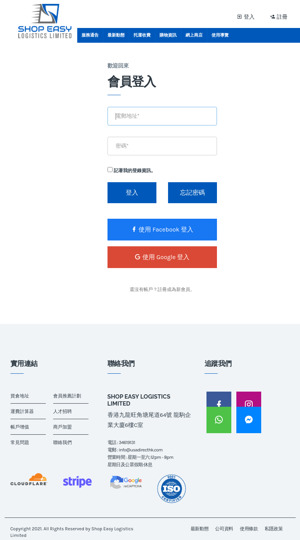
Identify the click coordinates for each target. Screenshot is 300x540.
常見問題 (19, 442)
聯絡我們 (62, 442)
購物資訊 (168, 35)
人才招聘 (62, 411)
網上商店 (194, 35)
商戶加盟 (62, 427)
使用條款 (249, 528)
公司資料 (224, 528)
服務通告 (90, 35)
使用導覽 (220, 35)
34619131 (127, 442)
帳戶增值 (19, 427)
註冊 (279, 16)
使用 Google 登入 (162, 257)
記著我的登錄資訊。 (132, 170)
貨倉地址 (19, 396)
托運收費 (142, 35)
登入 (246, 16)
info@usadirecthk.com (141, 450)
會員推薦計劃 (67, 396)
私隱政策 (274, 528)
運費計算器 (22, 411)
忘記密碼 (192, 192)
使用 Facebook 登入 (162, 229)
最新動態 (116, 35)
